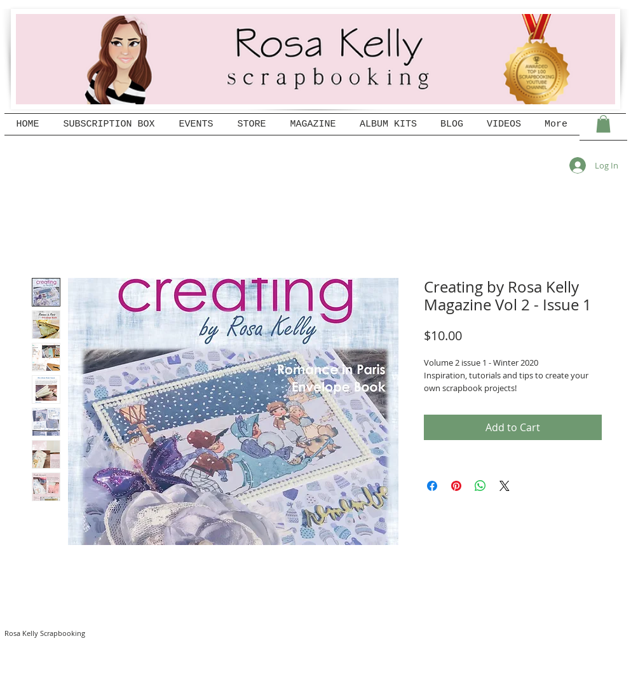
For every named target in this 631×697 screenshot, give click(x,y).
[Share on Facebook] (432, 485)
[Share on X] (504, 485)
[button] (603, 123)
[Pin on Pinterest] (456, 485)
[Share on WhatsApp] (480, 485)
